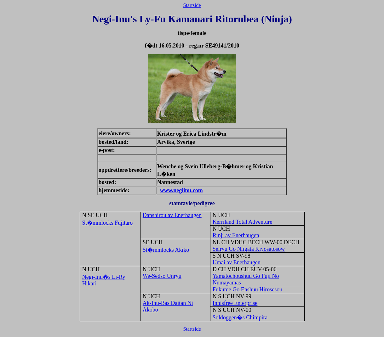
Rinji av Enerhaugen (236, 235)
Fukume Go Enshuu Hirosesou (248, 289)
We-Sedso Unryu (162, 276)
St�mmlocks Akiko (166, 250)
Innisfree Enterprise (235, 303)
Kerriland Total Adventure (242, 222)
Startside (192, 5)
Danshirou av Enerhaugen (172, 215)
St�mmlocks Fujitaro (107, 223)
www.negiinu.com (181, 190)
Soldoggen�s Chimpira (240, 317)
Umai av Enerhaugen (237, 262)
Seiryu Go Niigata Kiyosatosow (249, 249)
